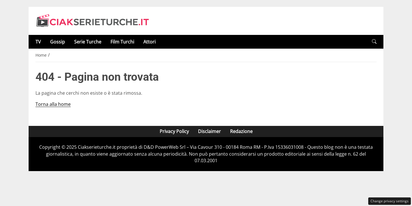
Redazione (241, 131)
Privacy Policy (174, 131)
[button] (374, 41)
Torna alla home (53, 104)
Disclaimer (209, 131)
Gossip (57, 42)
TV (38, 42)
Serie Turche (87, 42)
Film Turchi (122, 42)
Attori (149, 42)
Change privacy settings (390, 201)
